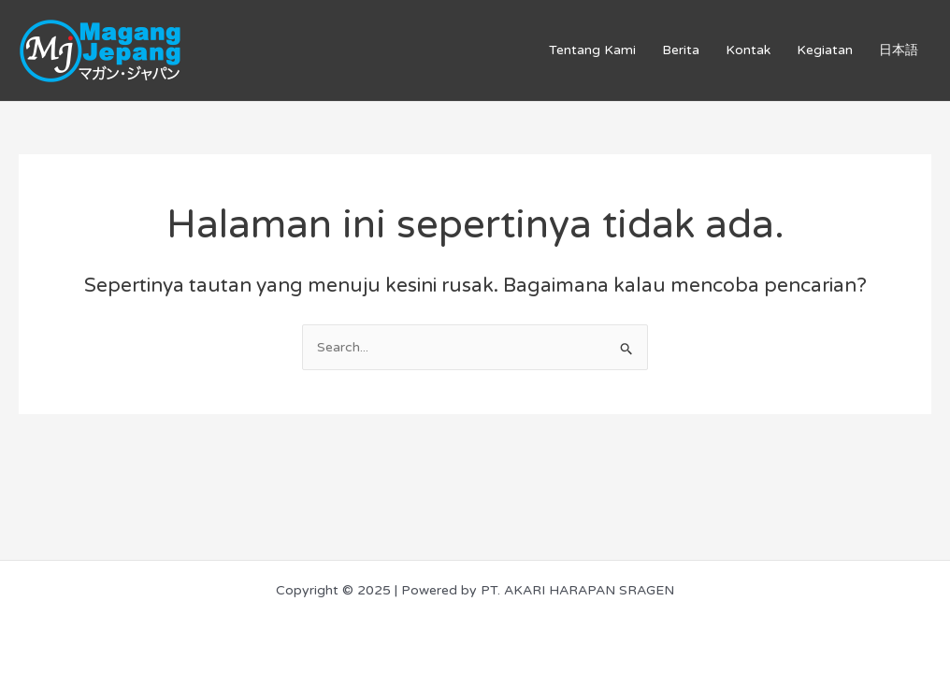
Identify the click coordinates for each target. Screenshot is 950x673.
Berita (680, 50)
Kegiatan (825, 50)
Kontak (748, 50)
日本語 (898, 50)
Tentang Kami (592, 50)
